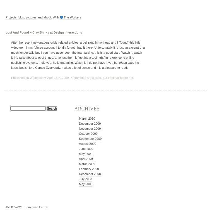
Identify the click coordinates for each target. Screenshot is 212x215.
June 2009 (86, 148)
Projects (11, 17)
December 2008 (90, 174)
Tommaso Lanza (36, 207)
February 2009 (89, 169)
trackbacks (115, 77)
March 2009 (87, 164)
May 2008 (85, 184)
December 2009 (90, 123)
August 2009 (87, 143)
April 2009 (86, 158)
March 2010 (87, 118)
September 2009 (90, 138)
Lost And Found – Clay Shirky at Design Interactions (44, 32)
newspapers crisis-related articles (55, 42)
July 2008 (85, 179)
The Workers (70, 17)
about (47, 17)
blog (21, 17)
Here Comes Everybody (44, 67)
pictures (31, 17)
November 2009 (90, 128)
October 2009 (88, 133)
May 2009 (85, 153)
